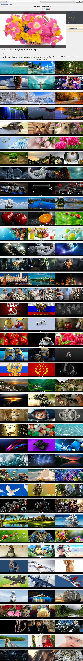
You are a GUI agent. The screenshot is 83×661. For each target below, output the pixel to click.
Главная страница (4, 4)
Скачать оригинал (70, 13)
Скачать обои (70, 25)
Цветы (10, 4)
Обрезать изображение (71, 22)
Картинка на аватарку (71, 20)
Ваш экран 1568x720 (71, 12)
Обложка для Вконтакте (71, 17)
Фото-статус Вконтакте (71, 15)
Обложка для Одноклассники (72, 19)
